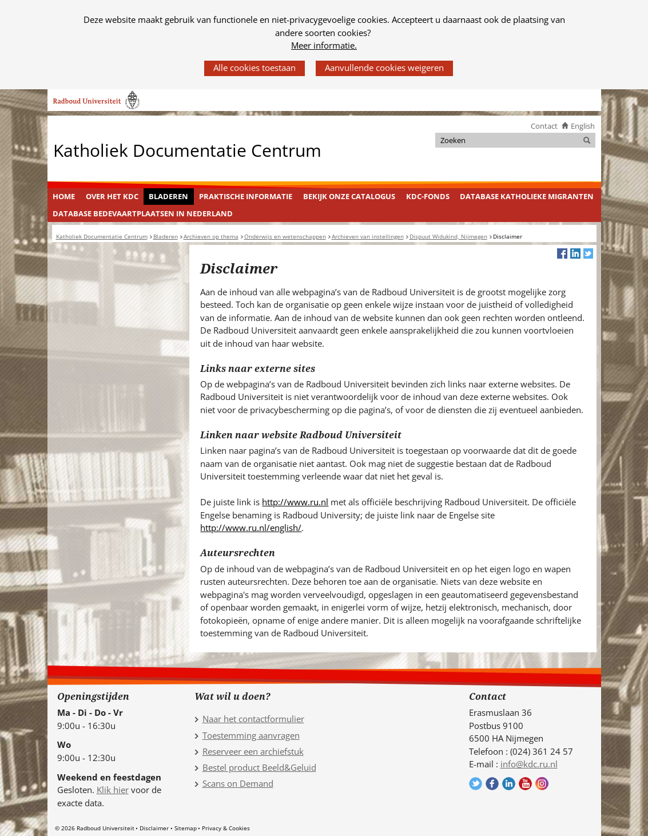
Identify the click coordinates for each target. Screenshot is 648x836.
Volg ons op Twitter (475, 783)
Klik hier (113, 789)
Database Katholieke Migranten (527, 196)
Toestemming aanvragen (251, 735)
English (583, 126)
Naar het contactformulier (253, 718)
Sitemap (185, 828)
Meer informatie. (324, 45)
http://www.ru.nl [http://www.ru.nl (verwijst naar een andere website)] (295, 502)
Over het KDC (112, 196)
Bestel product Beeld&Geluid (259, 767)
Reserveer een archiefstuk (253, 751)
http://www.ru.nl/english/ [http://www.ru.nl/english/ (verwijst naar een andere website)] (250, 527)
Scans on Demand (237, 783)
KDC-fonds (428, 196)
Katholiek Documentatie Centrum (187, 150)
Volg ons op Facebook (492, 783)
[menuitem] (64, 196)
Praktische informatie (245, 196)
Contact (544, 126)
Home (64, 196)
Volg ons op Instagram (541, 783)
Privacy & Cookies (226, 828)
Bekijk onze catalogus (349, 196)
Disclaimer (154, 828)
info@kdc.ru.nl (529, 764)
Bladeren (168, 196)
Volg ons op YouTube (525, 783)
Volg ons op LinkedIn (508, 783)
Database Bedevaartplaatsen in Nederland (143, 213)
